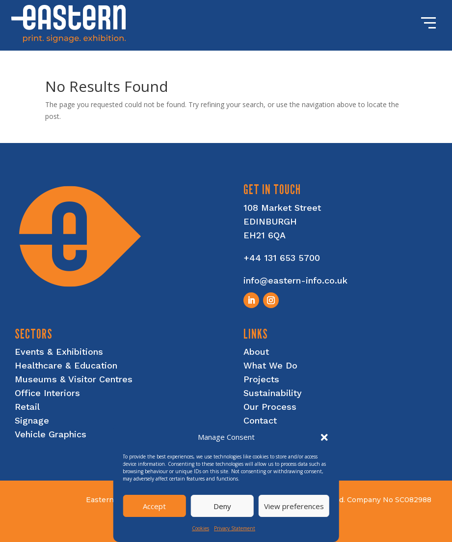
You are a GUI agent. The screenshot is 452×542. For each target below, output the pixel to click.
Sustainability (272, 393)
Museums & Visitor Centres (74, 379)
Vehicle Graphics (50, 434)
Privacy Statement (234, 528)
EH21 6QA (264, 235)
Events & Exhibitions (59, 351)
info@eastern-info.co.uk (295, 280)
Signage (32, 420)
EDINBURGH (270, 221)
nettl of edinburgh (386, 532)
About (256, 351)
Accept (154, 506)
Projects (261, 379)
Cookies (200, 528)
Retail (27, 406)
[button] (324, 437)
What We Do (270, 365)
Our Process (269, 406)
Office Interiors (47, 393)
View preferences (294, 506)
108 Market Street (282, 207)
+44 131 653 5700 (281, 258)
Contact (260, 420)
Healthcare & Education (66, 365)
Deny (222, 506)
